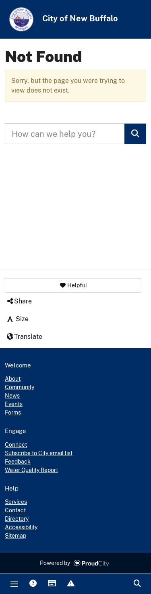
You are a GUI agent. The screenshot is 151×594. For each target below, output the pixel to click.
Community (19, 387)
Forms (13, 412)
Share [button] (19, 301)
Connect (16, 444)
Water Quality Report (31, 470)
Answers (32, 584)
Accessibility (21, 527)
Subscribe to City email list (38, 453)
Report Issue (70, 584)
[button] (73, 285)
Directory (17, 519)
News (12, 395)
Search (137, 584)
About (13, 378)
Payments (51, 584)
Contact (15, 510)
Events (14, 404)
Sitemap (15, 535)
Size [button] (17, 319)
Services (16, 502)
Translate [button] (24, 336)
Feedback (18, 461)
